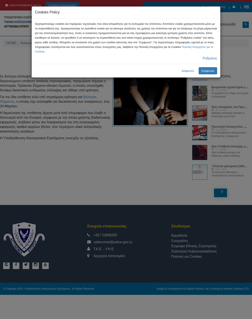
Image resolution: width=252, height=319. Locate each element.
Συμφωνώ (207, 70)
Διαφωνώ (188, 70)
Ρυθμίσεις (210, 58)
